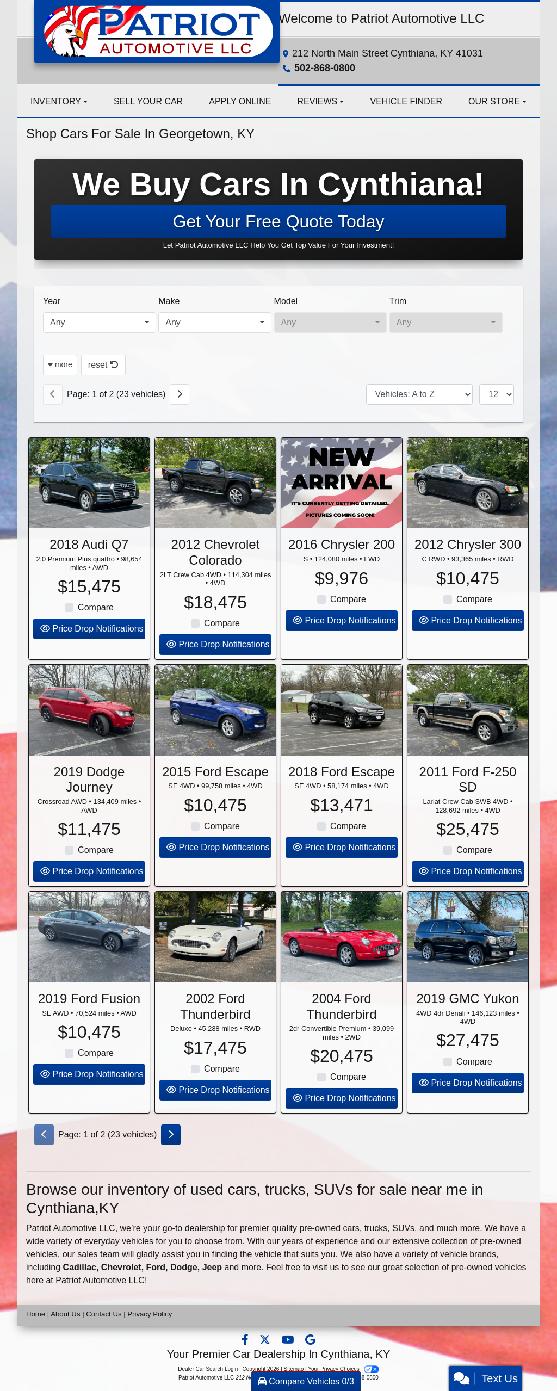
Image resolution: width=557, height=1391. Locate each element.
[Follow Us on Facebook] (246, 1340)
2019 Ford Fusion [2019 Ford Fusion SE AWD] (89, 1018)
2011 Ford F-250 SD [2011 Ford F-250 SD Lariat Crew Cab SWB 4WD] (468, 799)
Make (169, 301)
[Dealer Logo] (157, 30)
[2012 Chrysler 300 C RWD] (467, 503)
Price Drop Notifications (92, 648)
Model (286, 301)
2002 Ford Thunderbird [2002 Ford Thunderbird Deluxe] (215, 1026)
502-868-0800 (324, 68)
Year (51, 301)
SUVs (403, 1228)
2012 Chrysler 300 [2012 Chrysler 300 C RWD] (467, 564)
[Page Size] (496, 394)
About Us (65, 1314)
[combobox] (99, 322)
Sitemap (294, 1369)
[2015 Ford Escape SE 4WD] (215, 730)
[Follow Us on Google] (310, 1340)
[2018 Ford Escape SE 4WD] (341, 730)
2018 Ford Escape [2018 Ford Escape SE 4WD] (341, 791)
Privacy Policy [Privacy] (149, 1314)
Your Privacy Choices (343, 1369)
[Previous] (53, 394)
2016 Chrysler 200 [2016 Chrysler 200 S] (341, 564)
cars (351, 1228)
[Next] (179, 394)
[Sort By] (419, 394)
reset (103, 364)
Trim (397, 301)
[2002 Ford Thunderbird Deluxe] (215, 957)
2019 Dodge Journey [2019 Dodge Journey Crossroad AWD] (89, 799)
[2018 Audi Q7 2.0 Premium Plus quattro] (89, 503)
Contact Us (103, 1314)
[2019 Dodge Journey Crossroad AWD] (89, 730)
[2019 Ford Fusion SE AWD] (89, 957)
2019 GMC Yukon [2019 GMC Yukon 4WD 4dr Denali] (467, 1018)
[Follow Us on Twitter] (266, 1340)
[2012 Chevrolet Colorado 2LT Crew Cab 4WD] (215, 503)
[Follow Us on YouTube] (289, 1340)
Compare (96, 627)
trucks (376, 1228)
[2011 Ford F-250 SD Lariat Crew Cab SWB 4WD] (467, 730)
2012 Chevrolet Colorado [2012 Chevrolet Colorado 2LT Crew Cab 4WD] (215, 572)
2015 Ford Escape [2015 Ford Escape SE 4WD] (215, 791)
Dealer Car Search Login (208, 1369)
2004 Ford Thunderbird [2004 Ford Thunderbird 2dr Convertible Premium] (341, 1026)
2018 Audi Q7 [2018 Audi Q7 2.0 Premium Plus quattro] (88, 564)
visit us (325, 1267)
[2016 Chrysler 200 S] (341, 503)
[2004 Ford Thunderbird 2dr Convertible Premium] (341, 957)
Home (35, 1314)
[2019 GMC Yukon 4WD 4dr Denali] (467, 957)
